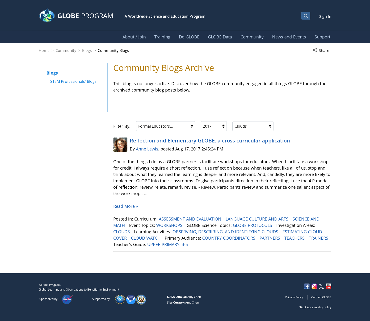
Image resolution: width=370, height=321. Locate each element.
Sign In (325, 16)
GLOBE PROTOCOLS (253, 225)
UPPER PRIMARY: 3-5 (168, 244)
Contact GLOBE (321, 297)
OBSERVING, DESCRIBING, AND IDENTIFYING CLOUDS (225, 231)
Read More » (125, 206)
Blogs (87, 50)
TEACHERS (295, 238)
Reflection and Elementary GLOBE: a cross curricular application (210, 140)
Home (44, 50)
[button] (321, 50)
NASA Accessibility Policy (315, 307)
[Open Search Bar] (305, 16)
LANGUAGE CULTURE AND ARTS (258, 219)
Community (65, 50)
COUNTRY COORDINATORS (229, 238)
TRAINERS (319, 238)
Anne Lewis (147, 149)
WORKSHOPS (170, 225)
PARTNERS (270, 238)
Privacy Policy (294, 297)
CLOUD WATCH (146, 238)
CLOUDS (122, 231)
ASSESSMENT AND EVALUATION (191, 219)
